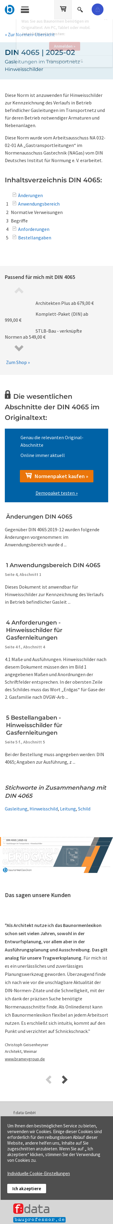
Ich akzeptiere (26, 1188)
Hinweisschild (44, 809)
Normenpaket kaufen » (56, 476)
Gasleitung (16, 809)
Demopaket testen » (57, 493)
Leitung (68, 809)
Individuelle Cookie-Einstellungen (38, 1173)
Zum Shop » (18, 362)
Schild (84, 809)
